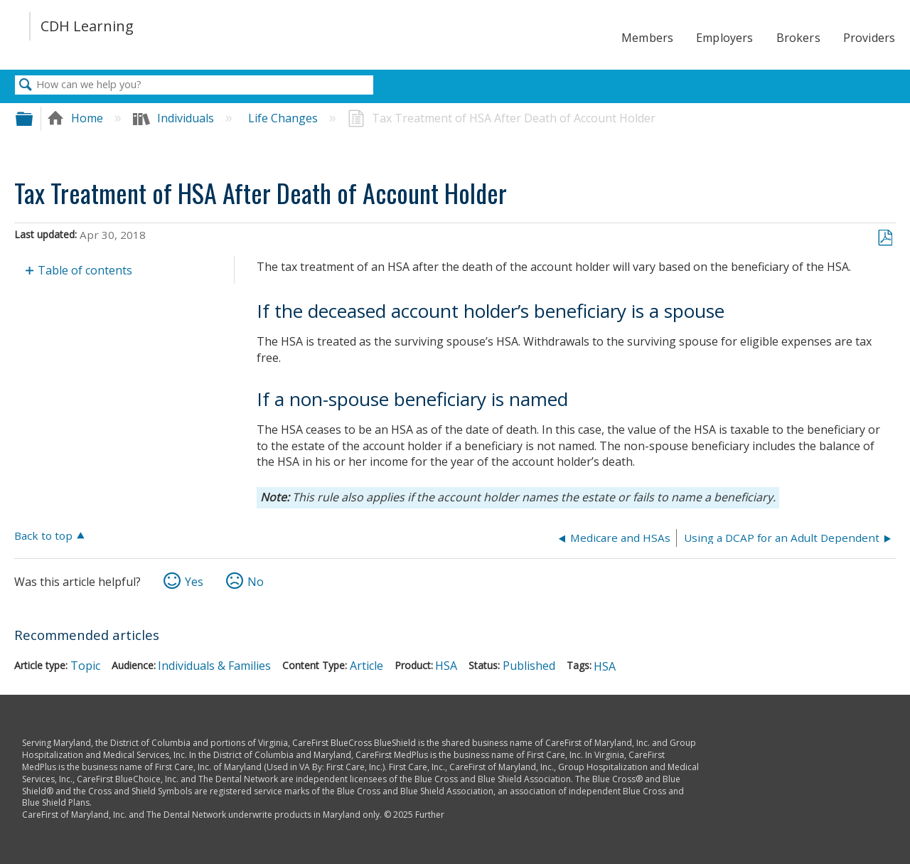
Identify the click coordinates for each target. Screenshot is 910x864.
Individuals (175, 118)
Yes (194, 582)
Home (76, 118)
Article (366, 665)
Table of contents (85, 270)
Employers (724, 38)
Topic (85, 665)
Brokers (798, 38)
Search (25, 85)
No (255, 582)
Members (647, 38)
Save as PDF (884, 238)
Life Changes (284, 118)
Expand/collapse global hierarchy (33, 118)
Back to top (43, 535)
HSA (446, 665)
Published (529, 665)
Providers (869, 38)
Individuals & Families (214, 665)
